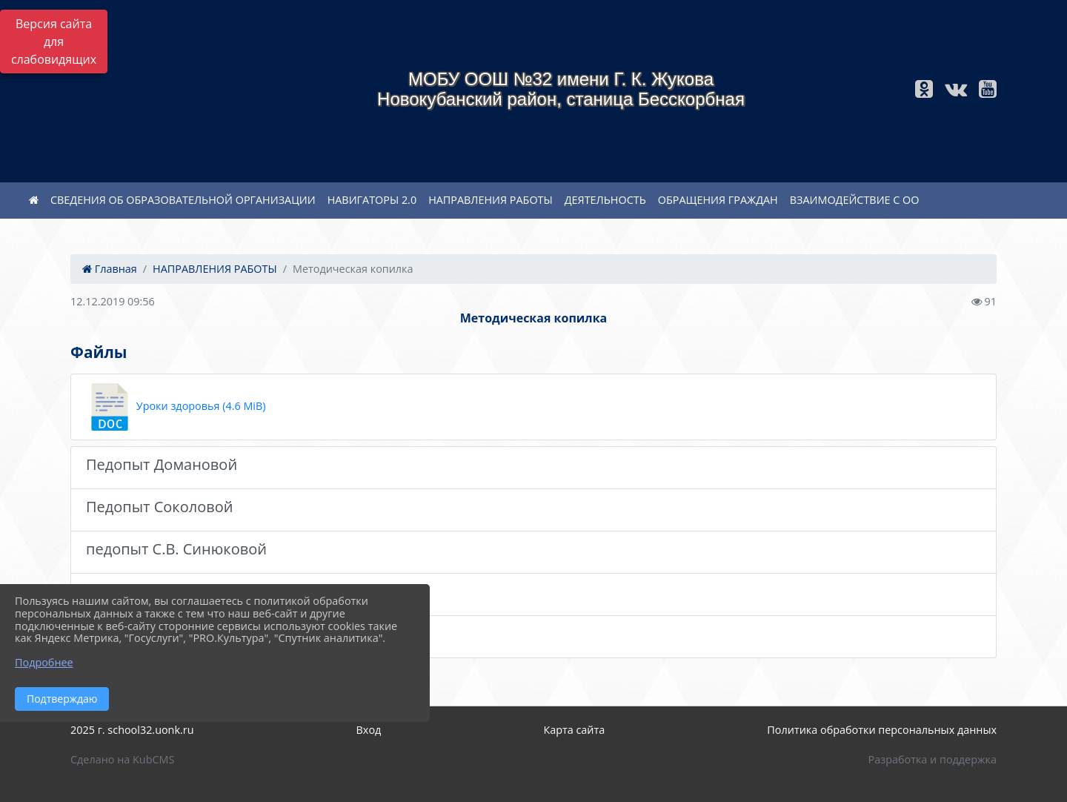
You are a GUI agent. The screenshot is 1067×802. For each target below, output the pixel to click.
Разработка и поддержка (932, 759)
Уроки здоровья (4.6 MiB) (176, 407)
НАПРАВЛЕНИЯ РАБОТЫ (490, 200)
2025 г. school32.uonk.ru (132, 730)
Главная (109, 269)
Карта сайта (574, 730)
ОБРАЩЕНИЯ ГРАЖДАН (718, 200)
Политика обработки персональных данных (882, 730)
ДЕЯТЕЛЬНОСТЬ (605, 200)
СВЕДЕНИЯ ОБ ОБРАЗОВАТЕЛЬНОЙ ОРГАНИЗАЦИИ (183, 200)
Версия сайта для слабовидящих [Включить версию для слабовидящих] (53, 41)
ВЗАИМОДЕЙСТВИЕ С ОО (855, 200)
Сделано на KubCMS (122, 759)
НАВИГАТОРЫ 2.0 (372, 200)
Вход (369, 730)
